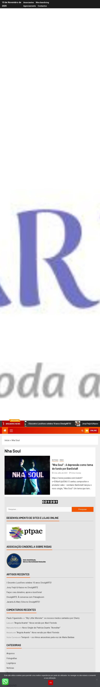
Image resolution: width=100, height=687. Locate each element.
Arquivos (11, 653)
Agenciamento (29, 6)
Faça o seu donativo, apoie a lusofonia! (24, 592)
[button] (11, 430)
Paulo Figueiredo (14, 618)
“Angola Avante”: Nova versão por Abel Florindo (35, 623)
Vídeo (62, 460)
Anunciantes (28, 2)
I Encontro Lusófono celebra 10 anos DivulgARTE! (47, 423)
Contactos (42, 6)
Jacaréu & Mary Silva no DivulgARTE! (23, 602)
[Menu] (11, 430)
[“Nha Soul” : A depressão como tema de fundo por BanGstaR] (27, 475)
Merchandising (42, 2)
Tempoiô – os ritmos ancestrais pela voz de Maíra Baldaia (47, 637)
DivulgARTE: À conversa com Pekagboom (25, 597)
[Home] (5, 431)
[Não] (96, 679)
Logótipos (11, 663)
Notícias (55, 460)
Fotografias (12, 658)
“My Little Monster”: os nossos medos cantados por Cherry (53, 618)
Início (7, 440)
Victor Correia (76, 473)
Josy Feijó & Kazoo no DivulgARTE (22, 587)
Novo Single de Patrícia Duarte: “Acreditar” (41, 627)
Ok (50, 683)
